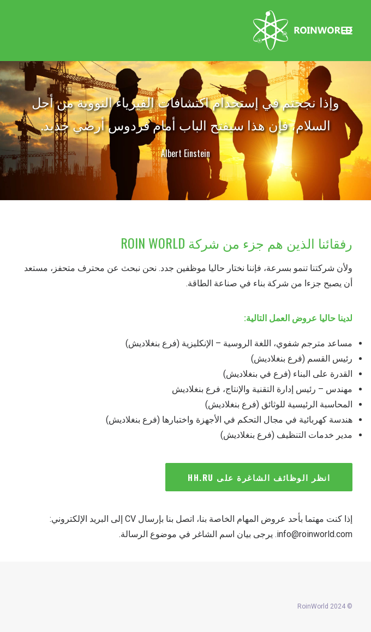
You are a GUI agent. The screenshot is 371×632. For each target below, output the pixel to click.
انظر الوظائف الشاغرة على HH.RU (259, 477)
